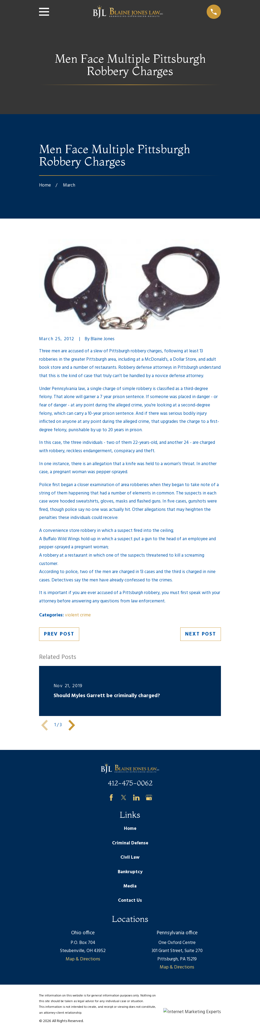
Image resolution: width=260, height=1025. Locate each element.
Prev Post (59, 634)
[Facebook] (111, 797)
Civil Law (130, 857)
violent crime (78, 615)
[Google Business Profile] (149, 797)
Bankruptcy (130, 872)
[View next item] (71, 725)
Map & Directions (83, 959)
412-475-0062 (130, 783)
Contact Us (130, 900)
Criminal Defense (130, 843)
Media (130, 886)
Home (130, 828)
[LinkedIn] (136, 797)
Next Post (200, 634)
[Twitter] (123, 797)
